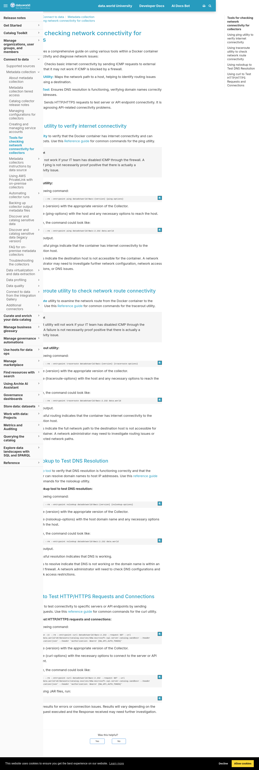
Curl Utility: (77, 102)
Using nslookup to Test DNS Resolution (241, 66)
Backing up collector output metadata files (21, 206)
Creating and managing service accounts (22, 128)
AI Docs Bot (224, 6)
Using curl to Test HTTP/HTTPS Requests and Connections (239, 79)
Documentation (71, 17)
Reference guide (119, 141)
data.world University (158, 6)
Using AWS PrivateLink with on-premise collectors (21, 181)
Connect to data (22, 59)
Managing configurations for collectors (22, 114)
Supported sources (20, 66)
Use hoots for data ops (22, 351)
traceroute (82, 301)
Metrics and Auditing (22, 427)
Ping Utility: (77, 64)
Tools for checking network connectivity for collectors (21, 145)
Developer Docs (195, 6)
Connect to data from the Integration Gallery (23, 295)
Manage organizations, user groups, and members (22, 46)
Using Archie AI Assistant (22, 385)
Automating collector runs (25, 195)
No (162, 741)
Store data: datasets (22, 406)
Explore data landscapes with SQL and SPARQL (22, 451)
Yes (140, 741)
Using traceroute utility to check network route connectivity (238, 53)
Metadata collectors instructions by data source (25, 164)
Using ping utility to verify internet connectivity (240, 38)
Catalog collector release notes (21, 103)
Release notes (15, 18)
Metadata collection (23, 72)
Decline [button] (223, 763)
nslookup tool (84, 471)
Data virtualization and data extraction (23, 272)
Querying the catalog (22, 438)
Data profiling (23, 280)
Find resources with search (22, 374)
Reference (22, 463)
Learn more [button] (116, 763)
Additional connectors (23, 307)
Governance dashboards (22, 397)
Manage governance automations (22, 340)
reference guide (188, 476)
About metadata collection (21, 80)
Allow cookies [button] (242, 763)
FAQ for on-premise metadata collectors (22, 250)
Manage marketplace (22, 363)
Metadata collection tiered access (21, 91)
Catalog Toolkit (22, 33)
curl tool (80, 606)
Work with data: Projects (22, 415)
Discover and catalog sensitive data (21, 220)
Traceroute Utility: (82, 77)
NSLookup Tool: (80, 89)
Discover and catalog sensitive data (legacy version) (25, 235)
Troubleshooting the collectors (21, 262)
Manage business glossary (22, 329)
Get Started (22, 25)
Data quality (23, 286)
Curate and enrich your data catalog (22, 317)
